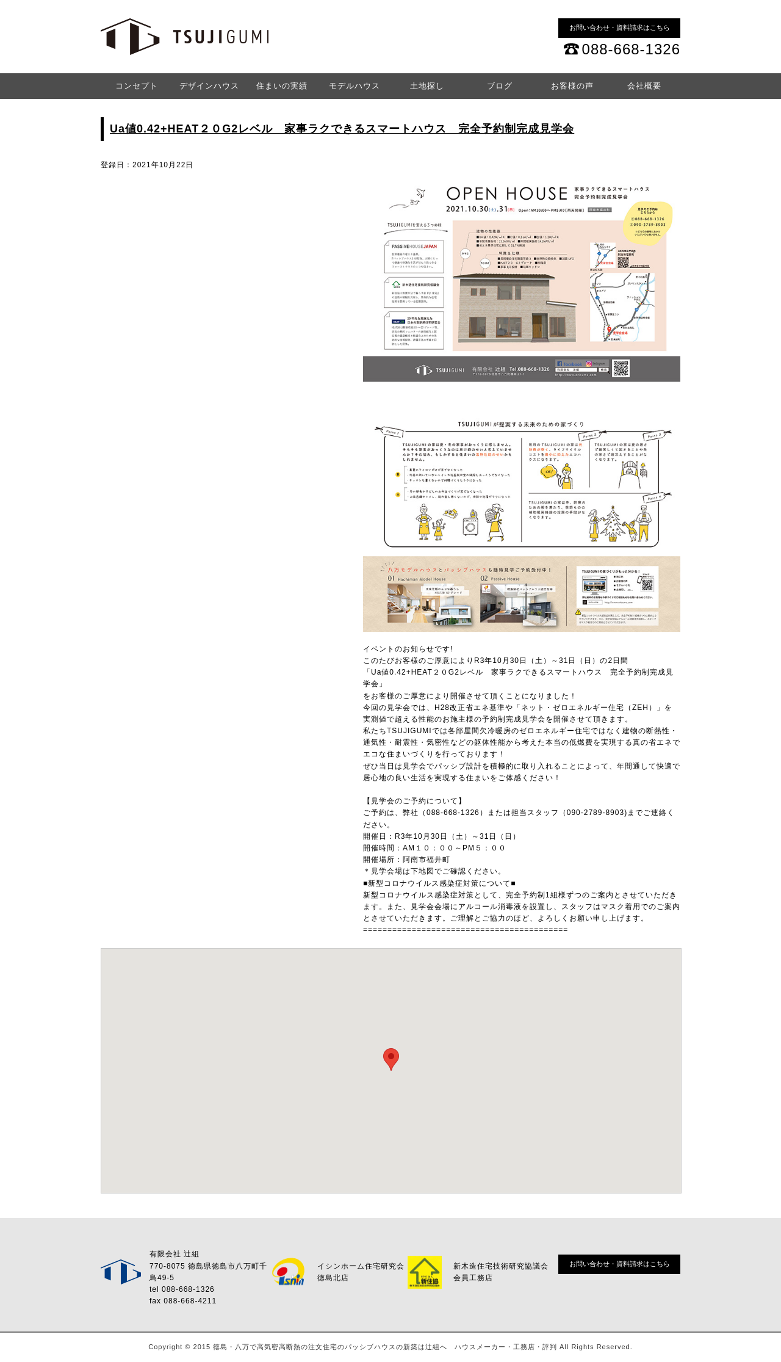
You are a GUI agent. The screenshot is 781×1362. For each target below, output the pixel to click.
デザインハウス (209, 85)
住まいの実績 (282, 85)
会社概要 (644, 85)
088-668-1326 (631, 49)
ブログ (500, 85)
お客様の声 (572, 85)
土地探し (427, 85)
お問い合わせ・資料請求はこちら (619, 27)
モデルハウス (354, 85)
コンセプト (136, 85)
